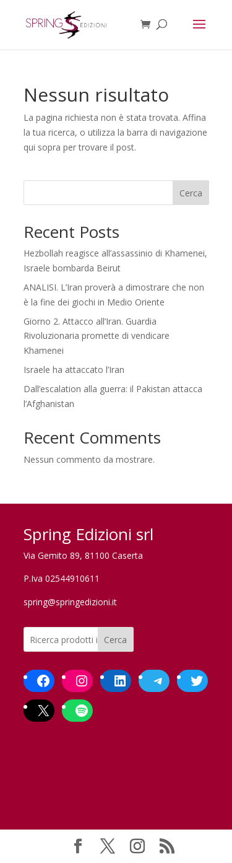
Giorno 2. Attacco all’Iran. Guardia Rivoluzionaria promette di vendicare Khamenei (97, 336)
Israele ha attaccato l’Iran (74, 369)
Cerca (190, 193)
